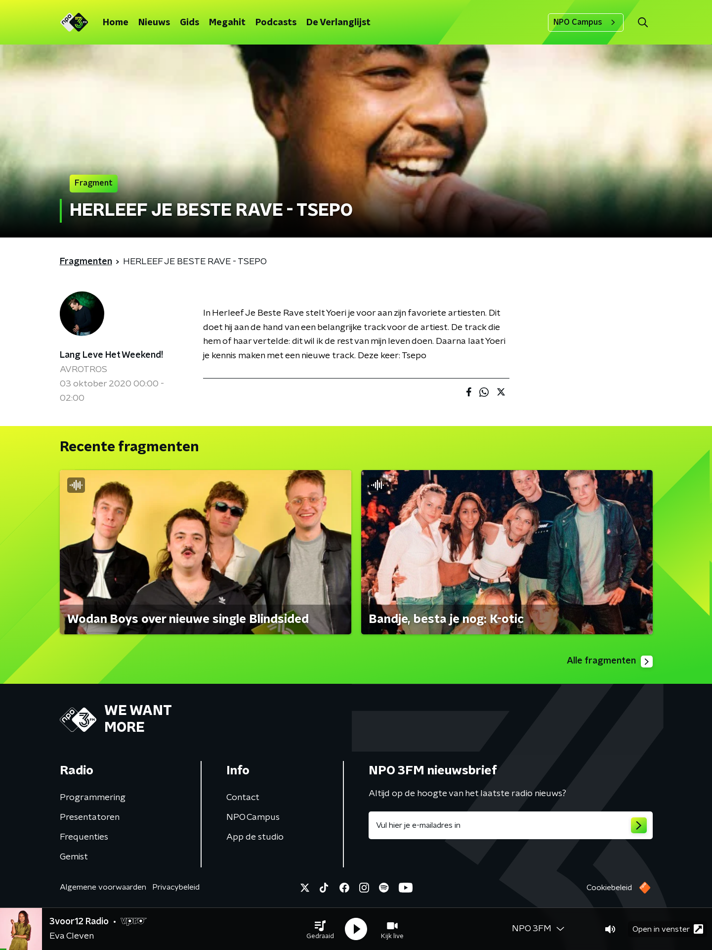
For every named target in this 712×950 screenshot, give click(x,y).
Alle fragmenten (610, 661)
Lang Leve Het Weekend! (111, 355)
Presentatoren (90, 817)
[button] (320, 929)
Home (115, 22)
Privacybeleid (176, 887)
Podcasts (275, 22)
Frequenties (84, 837)
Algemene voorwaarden (103, 887)
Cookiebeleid (609, 888)
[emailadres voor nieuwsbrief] (511, 825)
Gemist (74, 857)
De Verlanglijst (338, 22)
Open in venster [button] (667, 929)
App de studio (255, 837)
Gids (189, 22)
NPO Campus (585, 22)
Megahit (227, 22)
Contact (242, 797)
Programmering (93, 797)
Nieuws (154, 22)
